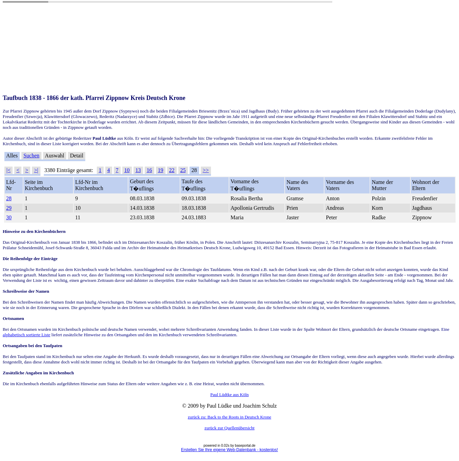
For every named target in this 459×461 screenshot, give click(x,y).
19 (160, 170)
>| (36, 170)
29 (9, 208)
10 (127, 170)
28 (9, 198)
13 (138, 170)
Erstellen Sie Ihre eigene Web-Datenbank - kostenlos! (229, 449)
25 (183, 170)
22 (172, 170)
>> (206, 170)
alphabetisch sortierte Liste (26, 334)
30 (9, 217)
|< (8, 170)
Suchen (31, 155)
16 (149, 170)
